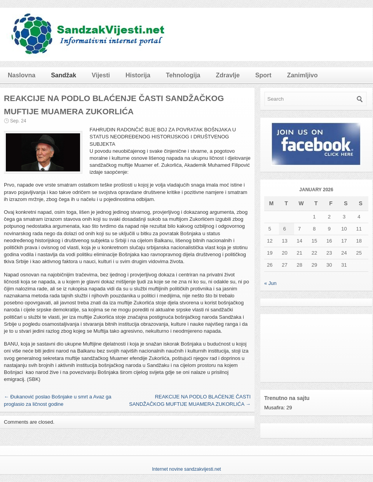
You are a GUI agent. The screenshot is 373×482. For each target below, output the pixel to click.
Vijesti (101, 75)
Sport (263, 75)
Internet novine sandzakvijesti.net (186, 469)
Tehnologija (183, 75)
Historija (137, 75)
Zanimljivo (302, 75)
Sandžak (63, 75)
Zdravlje (228, 75)
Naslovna (21, 75)
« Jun (270, 283)
